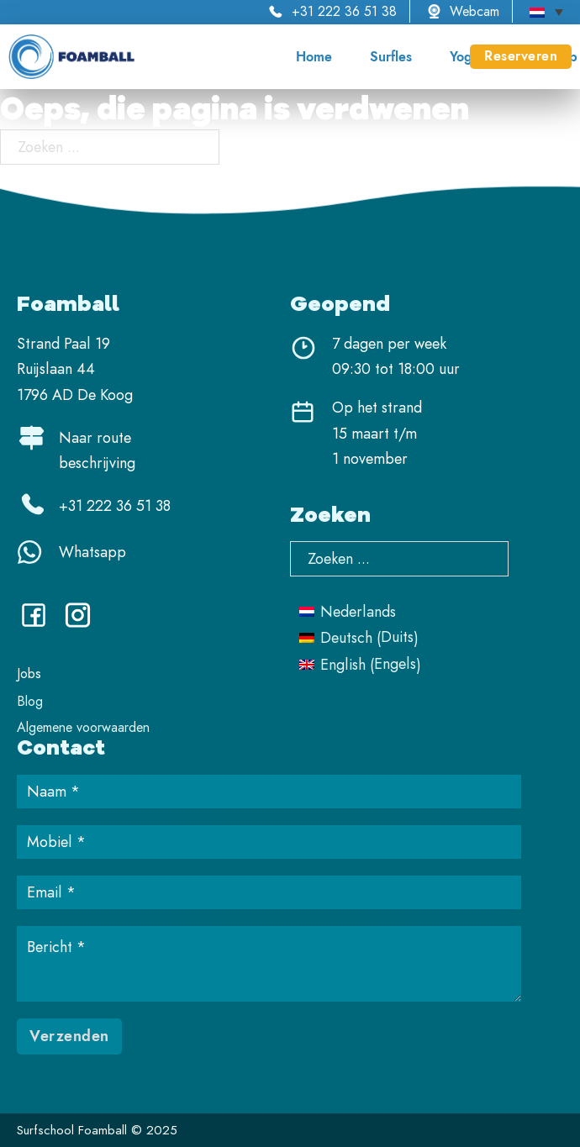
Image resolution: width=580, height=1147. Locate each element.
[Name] (269, 791)
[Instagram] (84, 621)
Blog (30, 701)
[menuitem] (546, 12)
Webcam (474, 11)
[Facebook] (40, 621)
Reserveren (520, 56)
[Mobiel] (269, 842)
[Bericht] (269, 964)
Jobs (29, 673)
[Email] (269, 892)
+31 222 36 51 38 (344, 11)
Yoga (464, 56)
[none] (546, 12)
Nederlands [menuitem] (358, 612)
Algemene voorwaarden (83, 727)
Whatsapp (92, 552)
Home (314, 56)
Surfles (391, 56)
